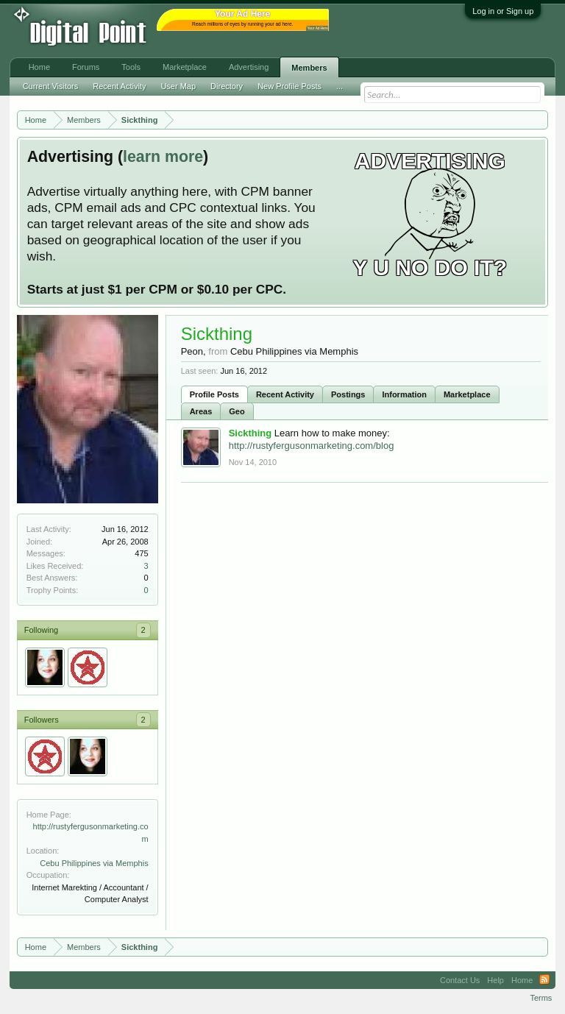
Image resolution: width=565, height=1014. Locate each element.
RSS (544, 980)
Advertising (249, 67)
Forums (85, 67)
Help (495, 980)
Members (309, 67)
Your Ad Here (318, 28)
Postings (348, 394)
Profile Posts (214, 394)
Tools (131, 67)
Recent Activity (285, 394)
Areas (201, 411)
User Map (178, 86)
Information (404, 394)
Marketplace (467, 394)
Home (39, 67)
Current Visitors (51, 86)
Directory (226, 86)
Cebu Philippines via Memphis (94, 863)
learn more (163, 157)
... (339, 86)
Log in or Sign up (502, 11)
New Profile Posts (289, 86)
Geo (236, 411)
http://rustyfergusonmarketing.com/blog (311, 445)
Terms (541, 997)
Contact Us (460, 980)
